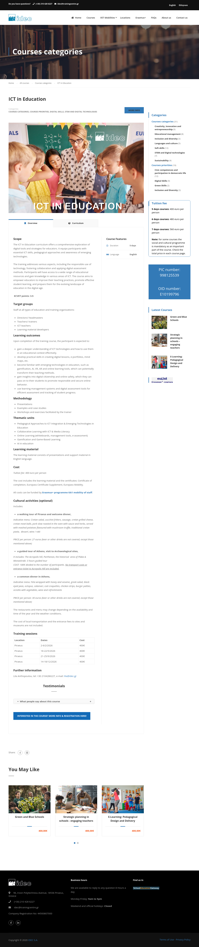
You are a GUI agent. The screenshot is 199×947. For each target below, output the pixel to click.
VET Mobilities (107, 17)
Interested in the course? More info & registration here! (51, 716)
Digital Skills (57, 112)
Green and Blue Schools (29, 817)
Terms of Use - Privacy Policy (175, 939)
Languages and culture (166, 144)
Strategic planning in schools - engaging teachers (76, 819)
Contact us (181, 17)
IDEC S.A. (33, 940)
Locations (125, 17)
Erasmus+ (141, 17)
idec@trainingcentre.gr (68, 3)
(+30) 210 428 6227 (44, 3)
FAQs (154, 17)
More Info (134, 111)
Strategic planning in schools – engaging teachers (176, 342)
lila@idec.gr (70, 676)
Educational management (168, 134)
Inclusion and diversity (166, 139)
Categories (14, 109)
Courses (91, 17)
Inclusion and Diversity (166, 191)
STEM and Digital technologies (81, 112)
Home (76, 17)
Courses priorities (39, 112)
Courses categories (19, 112)
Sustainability (162, 161)
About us (166, 17)
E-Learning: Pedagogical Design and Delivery (122, 819)
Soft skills (159, 148)
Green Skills (161, 186)
